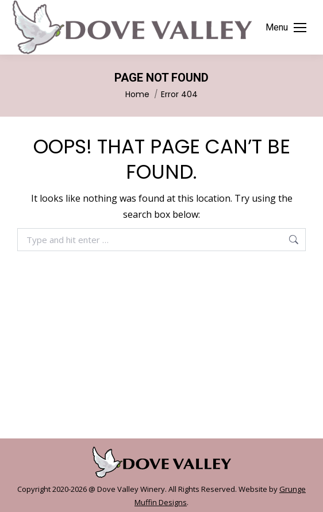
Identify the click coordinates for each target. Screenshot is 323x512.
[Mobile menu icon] (286, 27)
